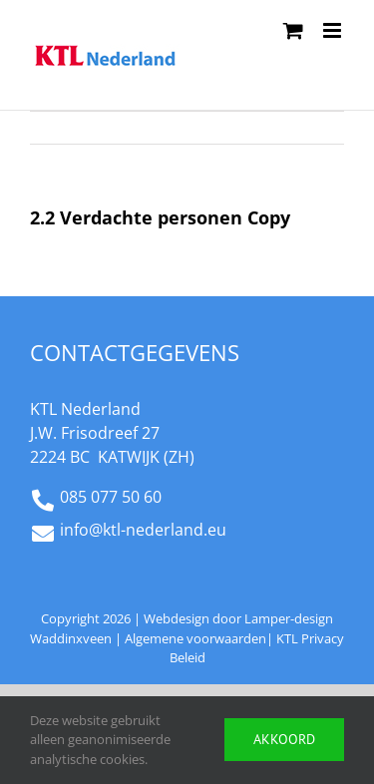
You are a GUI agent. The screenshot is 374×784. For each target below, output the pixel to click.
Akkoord (284, 739)
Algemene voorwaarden (195, 638)
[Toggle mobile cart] (293, 30)
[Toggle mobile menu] (333, 30)
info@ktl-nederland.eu (143, 530)
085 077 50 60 (111, 497)
